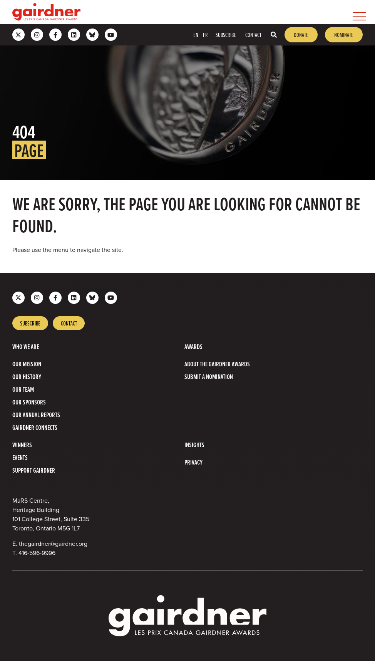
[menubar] (225, 12)
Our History (26, 376)
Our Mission (26, 364)
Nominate (343, 34)
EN (195, 34)
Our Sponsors (29, 402)
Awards (193, 346)
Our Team (23, 389)
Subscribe (226, 34)
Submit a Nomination (208, 376)
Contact (253, 34)
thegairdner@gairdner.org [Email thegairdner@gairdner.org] (53, 543)
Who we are (25, 346)
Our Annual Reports (36, 415)
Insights (194, 445)
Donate (301, 34)
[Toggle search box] (274, 34)
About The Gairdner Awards (217, 364)
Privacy (193, 462)
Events (20, 457)
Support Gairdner (33, 470)
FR (205, 34)
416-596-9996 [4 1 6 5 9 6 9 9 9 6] (36, 553)
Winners (22, 445)
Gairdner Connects (34, 427)
